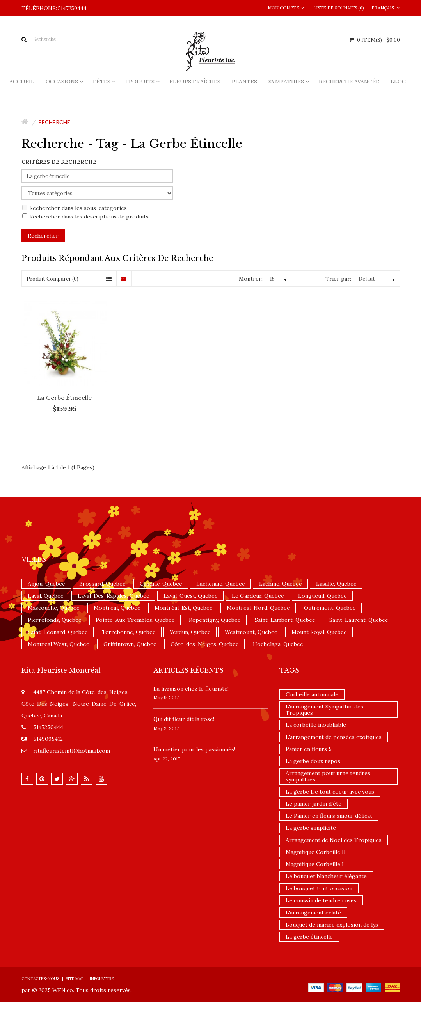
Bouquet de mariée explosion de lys (332, 924)
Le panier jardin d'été (313, 803)
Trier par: (338, 278)
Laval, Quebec (45, 595)
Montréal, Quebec (117, 607)
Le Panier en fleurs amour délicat (329, 815)
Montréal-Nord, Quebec (258, 607)
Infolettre (102, 978)
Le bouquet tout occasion (319, 888)
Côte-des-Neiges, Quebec (204, 644)
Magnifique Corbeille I (315, 864)
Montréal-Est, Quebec (183, 607)
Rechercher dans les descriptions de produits (85, 216)
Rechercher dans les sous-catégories (74, 207)
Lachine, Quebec (280, 583)
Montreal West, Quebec (58, 644)
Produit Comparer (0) (52, 278)
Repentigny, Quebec (214, 619)
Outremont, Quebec (329, 607)
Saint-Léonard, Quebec (57, 632)
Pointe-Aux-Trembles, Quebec (135, 619)
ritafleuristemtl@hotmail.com (71, 750)
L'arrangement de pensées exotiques (334, 736)
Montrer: (251, 278)
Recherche (54, 122)
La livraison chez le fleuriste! (191, 688)
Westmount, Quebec (251, 632)
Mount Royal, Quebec (318, 632)
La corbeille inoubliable (316, 724)
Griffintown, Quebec (129, 644)
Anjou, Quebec (46, 583)
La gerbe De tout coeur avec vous (330, 791)
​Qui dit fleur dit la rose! (183, 719)
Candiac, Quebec (161, 583)
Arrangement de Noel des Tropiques (334, 839)
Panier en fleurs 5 (309, 749)
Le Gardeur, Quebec (258, 595)
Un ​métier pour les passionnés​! (194, 749)
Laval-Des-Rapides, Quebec (113, 595)
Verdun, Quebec (190, 632)
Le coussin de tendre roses (321, 900)
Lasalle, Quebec (336, 583)
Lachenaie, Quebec (220, 583)
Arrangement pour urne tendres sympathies (328, 776)
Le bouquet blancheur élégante (326, 876)
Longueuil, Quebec (322, 595)
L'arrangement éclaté (313, 912)
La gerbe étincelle (64, 397)
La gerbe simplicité (311, 827)
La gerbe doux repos (313, 761)
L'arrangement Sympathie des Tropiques (324, 709)
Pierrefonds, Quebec (54, 619)
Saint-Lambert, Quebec (285, 619)
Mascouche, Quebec (53, 607)
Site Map (74, 978)
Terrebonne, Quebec (128, 632)
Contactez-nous (40, 978)
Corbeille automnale (312, 694)
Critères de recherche (58, 161)
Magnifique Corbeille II (316, 852)
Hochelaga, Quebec (278, 644)
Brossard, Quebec (102, 583)
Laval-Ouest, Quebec (190, 595)
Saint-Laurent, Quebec (358, 619)
